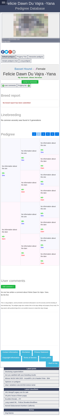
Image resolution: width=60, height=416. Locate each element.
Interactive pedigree (36, 57)
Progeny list (24, 86)
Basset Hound (23, 68)
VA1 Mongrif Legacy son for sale (16, 392)
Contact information (10, 352)
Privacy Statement (41, 352)
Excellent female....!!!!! (13, 399)
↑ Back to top (52, 363)
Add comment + (8, 287)
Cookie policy (46, 358)
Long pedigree (25, 61)
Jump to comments (30, 82)
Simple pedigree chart (10, 61)
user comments (9, 86)
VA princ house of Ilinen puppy (16, 396)
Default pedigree (8, 57)
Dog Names (9, 413)
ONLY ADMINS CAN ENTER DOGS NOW (20, 385)
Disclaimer (26, 352)
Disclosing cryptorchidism (14, 372)
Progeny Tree (22, 57)
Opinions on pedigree (12, 382)
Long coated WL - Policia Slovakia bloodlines (21, 402)
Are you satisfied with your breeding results (20, 375)
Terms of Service (30, 358)
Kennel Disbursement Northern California (19, 406)
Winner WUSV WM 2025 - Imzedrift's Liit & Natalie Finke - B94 (27, 378)
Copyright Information (11, 358)
